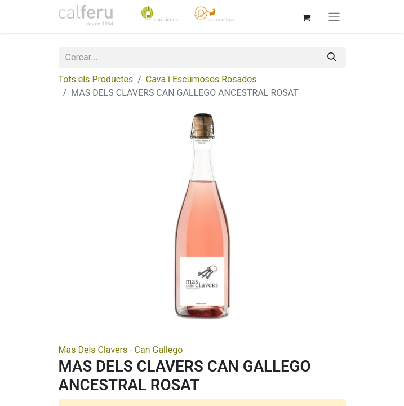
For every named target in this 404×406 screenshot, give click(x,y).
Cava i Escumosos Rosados (201, 79)
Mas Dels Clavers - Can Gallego (121, 350)
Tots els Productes (96, 79)
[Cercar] (332, 57)
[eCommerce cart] (306, 16)
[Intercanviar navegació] (334, 17)
